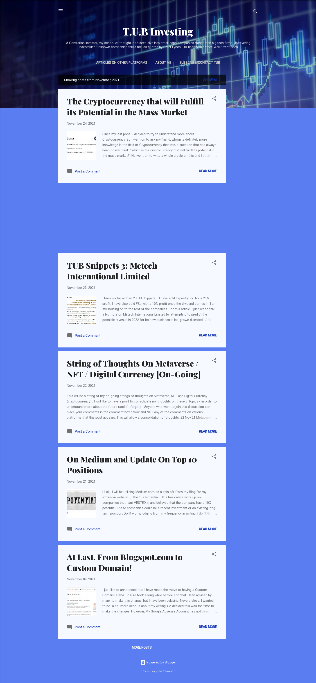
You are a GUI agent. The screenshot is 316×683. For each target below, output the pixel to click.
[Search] (255, 12)
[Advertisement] (243, 142)
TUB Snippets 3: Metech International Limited (112, 270)
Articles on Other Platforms (121, 63)
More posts (142, 647)
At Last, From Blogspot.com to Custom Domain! (125, 562)
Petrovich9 (168, 671)
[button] (214, 99)
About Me (163, 63)
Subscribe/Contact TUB (199, 63)
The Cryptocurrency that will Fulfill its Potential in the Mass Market (135, 106)
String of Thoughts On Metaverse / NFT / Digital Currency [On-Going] (134, 368)
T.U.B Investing (158, 31)
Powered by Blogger (158, 662)
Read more (208, 171)
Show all (211, 80)
